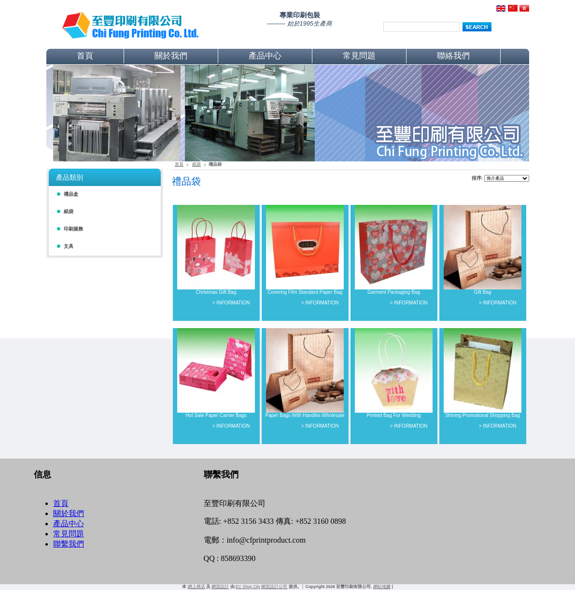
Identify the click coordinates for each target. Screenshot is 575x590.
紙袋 (196, 164)
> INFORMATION (231, 302)
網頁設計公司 (274, 586)
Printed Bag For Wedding (393, 415)
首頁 (179, 164)
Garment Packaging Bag (393, 292)
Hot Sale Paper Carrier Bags (216, 415)
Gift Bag (482, 292)
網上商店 (196, 586)
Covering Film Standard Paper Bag (304, 292)
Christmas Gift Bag (216, 292)
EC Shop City (248, 586)
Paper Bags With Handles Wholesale (305, 415)
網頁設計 (220, 586)
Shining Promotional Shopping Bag (482, 415)
